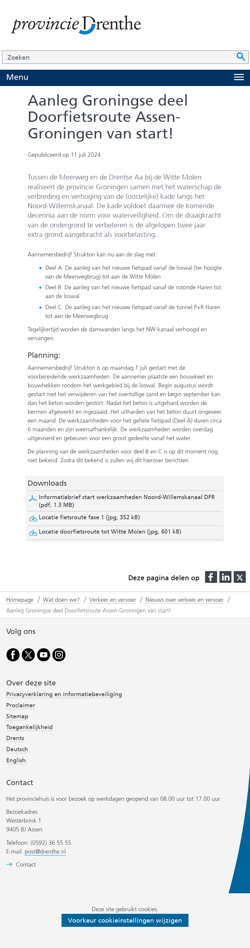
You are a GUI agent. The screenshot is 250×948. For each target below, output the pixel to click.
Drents (15, 738)
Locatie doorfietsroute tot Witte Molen (110, 531)
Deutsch (17, 749)
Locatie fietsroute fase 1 (89, 517)
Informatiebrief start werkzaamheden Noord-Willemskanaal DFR (127, 501)
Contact (26, 865)
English (16, 760)
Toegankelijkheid (29, 727)
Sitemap (17, 716)
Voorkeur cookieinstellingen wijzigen (125, 920)
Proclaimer (20, 705)
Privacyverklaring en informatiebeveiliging (64, 694)
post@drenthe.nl (45, 851)
